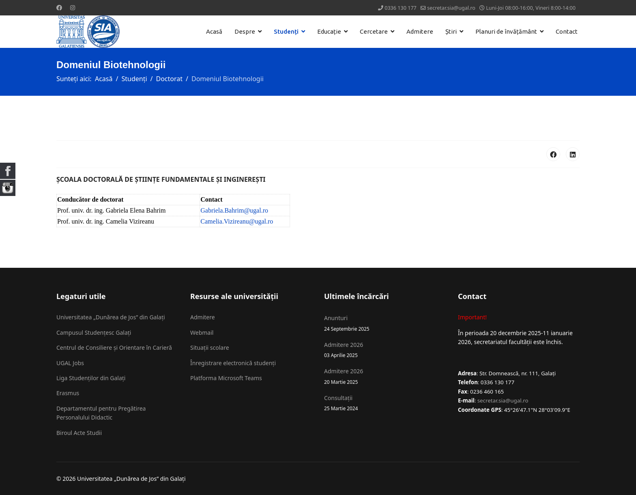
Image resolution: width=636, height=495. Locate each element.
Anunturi (385, 323)
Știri (451, 31)
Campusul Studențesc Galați (93, 332)
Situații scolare (209, 347)
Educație (329, 31)
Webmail (201, 332)
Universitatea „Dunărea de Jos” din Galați (110, 317)
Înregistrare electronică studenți (233, 363)
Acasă (214, 31)
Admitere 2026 (385, 350)
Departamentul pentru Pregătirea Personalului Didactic (101, 413)
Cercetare (374, 31)
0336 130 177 (401, 7)
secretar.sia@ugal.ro (451, 7)
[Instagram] (72, 7)
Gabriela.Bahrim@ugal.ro (234, 210)
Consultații (385, 403)
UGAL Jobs (70, 363)
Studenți (286, 31)
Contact (567, 31)
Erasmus (67, 393)
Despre (244, 31)
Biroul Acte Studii (79, 433)
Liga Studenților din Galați (90, 378)
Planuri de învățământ (506, 31)
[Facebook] (59, 7)
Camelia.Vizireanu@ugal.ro (236, 221)
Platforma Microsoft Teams (226, 378)
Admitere (419, 31)
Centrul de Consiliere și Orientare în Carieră (114, 347)
